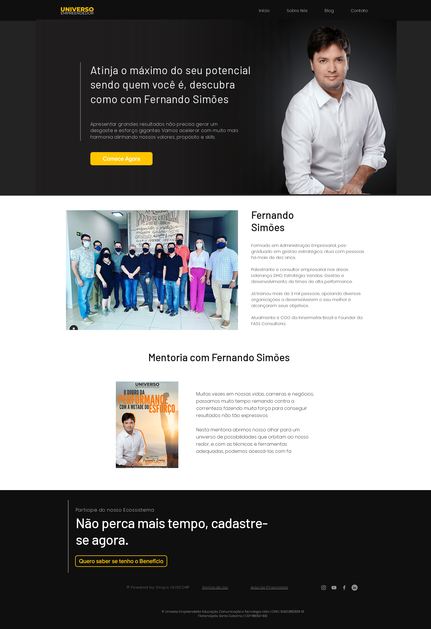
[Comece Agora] (121, 158)
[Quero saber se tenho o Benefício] (121, 561)
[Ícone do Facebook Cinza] (344, 588)
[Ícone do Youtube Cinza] (334, 588)
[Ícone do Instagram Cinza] (324, 588)
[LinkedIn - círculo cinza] (355, 588)
